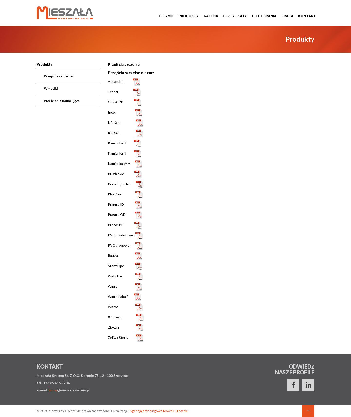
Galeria (211, 16)
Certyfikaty (235, 16)
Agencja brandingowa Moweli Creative (158, 411)
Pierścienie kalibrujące (62, 101)
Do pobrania (264, 16)
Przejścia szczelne (58, 76)
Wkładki (51, 88)
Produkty (188, 16)
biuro (53, 390)
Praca (287, 16)
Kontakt (307, 16)
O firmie (166, 16)
